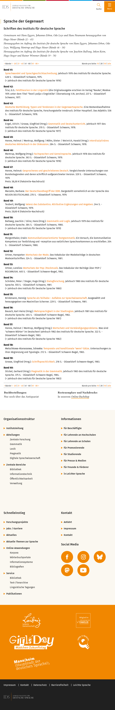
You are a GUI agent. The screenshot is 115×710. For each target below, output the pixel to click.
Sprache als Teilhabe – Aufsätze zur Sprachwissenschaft (57, 298)
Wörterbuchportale (20, 557)
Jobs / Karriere (14, 528)
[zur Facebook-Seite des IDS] (67, 557)
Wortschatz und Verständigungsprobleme (75, 328)
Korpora (14, 552)
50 (105, 63)
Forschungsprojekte (17, 522)
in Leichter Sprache (74, 473)
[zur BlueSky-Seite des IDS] (100, 557)
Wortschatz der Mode (37, 254)
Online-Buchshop (80, 396)
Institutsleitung (14, 428)
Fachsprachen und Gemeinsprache (52, 153)
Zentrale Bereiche (16, 464)
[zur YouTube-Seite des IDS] (83, 570)
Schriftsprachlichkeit (43, 361)
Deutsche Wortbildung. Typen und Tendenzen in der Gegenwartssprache (44, 107)
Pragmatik (15, 453)
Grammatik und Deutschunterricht (66, 123)
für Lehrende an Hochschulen (80, 434)
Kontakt (68, 535)
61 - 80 (35, 63)
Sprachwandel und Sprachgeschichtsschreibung (31, 73)
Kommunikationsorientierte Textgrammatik (51, 238)
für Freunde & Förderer (76, 467)
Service (10, 573)
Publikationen (14, 593)
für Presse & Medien (75, 460)
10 (98, 63)
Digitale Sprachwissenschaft (25, 458)
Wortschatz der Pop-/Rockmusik (40, 268)
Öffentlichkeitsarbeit (21, 478)
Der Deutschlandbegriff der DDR (42, 191)
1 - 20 (14, 63)
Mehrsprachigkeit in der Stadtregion (53, 311)
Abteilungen (13, 434)
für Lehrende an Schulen (77, 441)
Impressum (70, 528)
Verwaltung (16, 483)
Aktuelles (11, 535)
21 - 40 (20, 63)
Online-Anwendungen (18, 548)
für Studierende (72, 454)
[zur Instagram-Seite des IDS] (83, 557)
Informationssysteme (21, 562)
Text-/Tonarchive (19, 582)
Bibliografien (17, 566)
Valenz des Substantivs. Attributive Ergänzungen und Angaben (59, 204)
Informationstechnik (21, 474)
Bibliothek (15, 469)
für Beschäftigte (73, 428)
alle (109, 63)
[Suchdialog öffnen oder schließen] (98, 6)
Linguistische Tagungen (22, 587)
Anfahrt (68, 522)
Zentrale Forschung (20, 439)
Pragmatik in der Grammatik (46, 371)
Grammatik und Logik (58, 221)
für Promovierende (74, 447)
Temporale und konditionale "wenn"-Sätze (66, 348)
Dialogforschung (55, 281)
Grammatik (16, 444)
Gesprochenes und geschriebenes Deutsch (45, 170)
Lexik (13, 448)
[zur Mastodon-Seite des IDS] (67, 570)
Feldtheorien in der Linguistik (32, 90)
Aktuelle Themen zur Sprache (22, 541)
